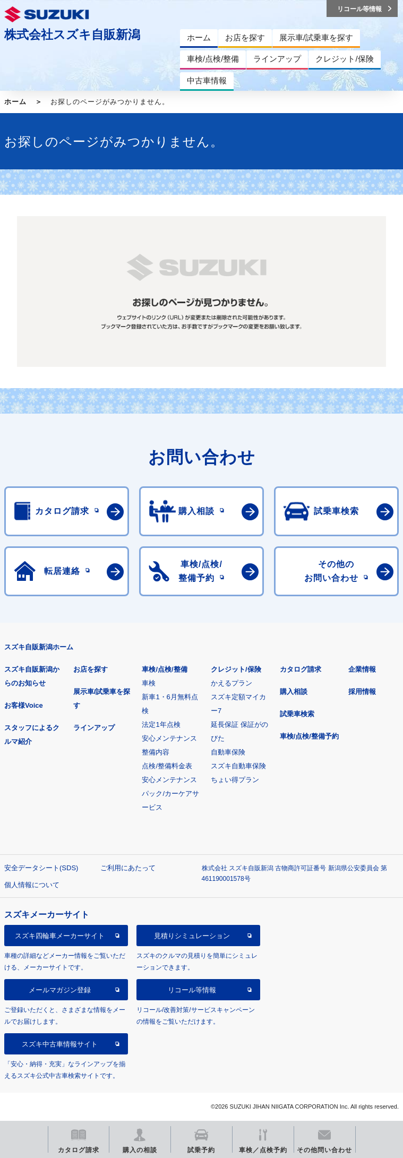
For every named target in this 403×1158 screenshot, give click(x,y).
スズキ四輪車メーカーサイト (60, 936)
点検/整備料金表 (167, 766)
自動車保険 (228, 752)
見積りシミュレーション (192, 936)
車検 (149, 683)
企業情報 (362, 669)
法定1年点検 (161, 724)
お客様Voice (23, 705)
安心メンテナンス (169, 738)
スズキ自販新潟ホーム (38, 647)
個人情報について (31, 885)
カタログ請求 (300, 669)
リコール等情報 (192, 990)
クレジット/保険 (236, 669)
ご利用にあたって (128, 868)
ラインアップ (94, 728)
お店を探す (90, 669)
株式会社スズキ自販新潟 (72, 34)
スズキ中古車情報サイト (60, 1044)
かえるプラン (231, 683)
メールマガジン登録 (60, 990)
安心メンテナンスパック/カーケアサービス (170, 793)
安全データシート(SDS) (41, 868)
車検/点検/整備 (164, 669)
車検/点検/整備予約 (309, 736)
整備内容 (155, 752)
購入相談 (293, 692)
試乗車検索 (297, 714)
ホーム (15, 102)
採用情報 (362, 692)
